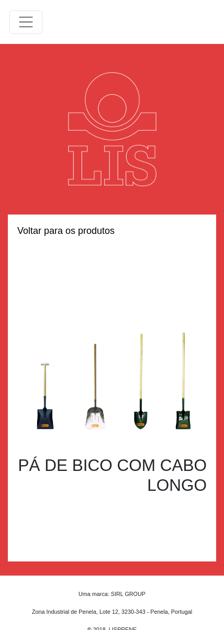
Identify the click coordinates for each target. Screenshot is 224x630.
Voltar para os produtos (66, 231)
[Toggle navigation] (25, 22)
